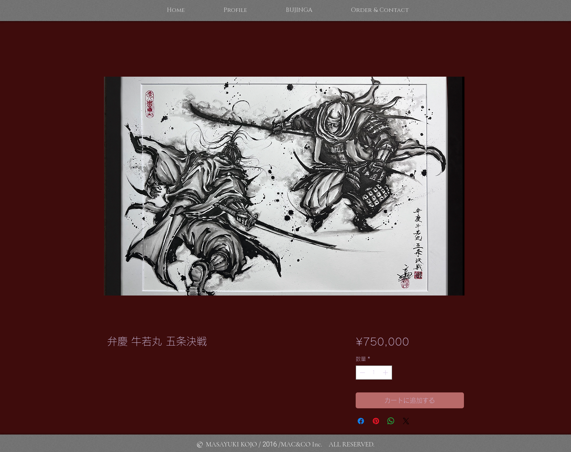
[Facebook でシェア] (361, 421)
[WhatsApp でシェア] (391, 421)
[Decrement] (361, 372)
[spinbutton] (373, 372)
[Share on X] (406, 421)
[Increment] (386, 372)
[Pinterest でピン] (376, 421)
